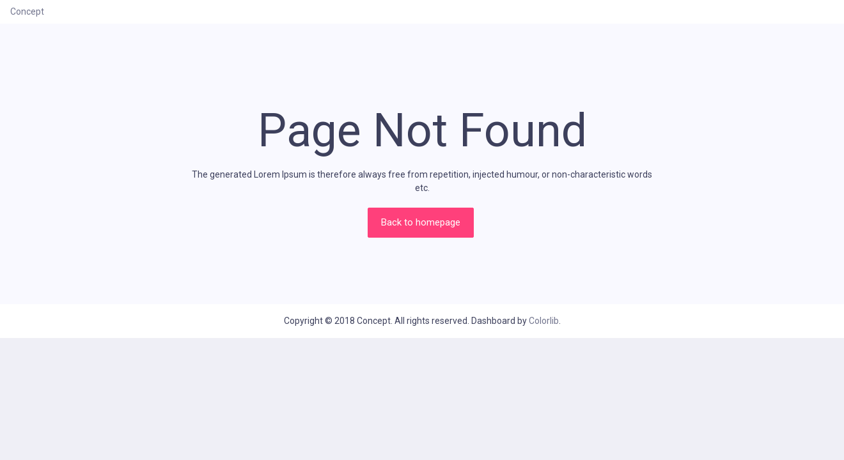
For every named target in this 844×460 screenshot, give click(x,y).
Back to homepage (420, 222)
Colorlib (544, 321)
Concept (27, 11)
